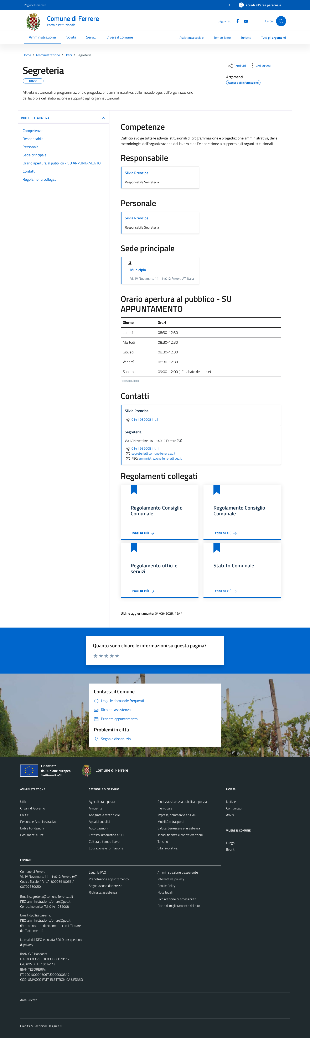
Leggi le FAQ (97, 872)
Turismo (246, 37)
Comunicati (234, 808)
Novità (71, 37)
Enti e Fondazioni (32, 828)
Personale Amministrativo (38, 821)
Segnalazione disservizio (105, 885)
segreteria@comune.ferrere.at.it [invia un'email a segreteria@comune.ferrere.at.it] (150, 453)
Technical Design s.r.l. (48, 1025)
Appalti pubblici (99, 821)
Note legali (164, 892)
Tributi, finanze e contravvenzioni (180, 834)
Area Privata (28, 999)
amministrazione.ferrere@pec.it (49, 901)
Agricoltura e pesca (102, 801)
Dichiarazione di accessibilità (176, 898)
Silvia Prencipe (136, 173)
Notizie (231, 801)
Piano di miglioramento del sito (178, 905)
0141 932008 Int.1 (141, 419)
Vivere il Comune (120, 37)
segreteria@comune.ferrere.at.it (51, 896)
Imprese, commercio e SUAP (176, 814)
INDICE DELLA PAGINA (63, 118)
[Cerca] (281, 21)
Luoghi (230, 842)
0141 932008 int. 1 (142, 448)
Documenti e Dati (32, 834)
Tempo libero (222, 37)
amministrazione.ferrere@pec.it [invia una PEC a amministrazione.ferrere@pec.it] (160, 458)
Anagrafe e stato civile (104, 814)
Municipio (138, 270)
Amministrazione (42, 37)
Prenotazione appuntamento (109, 878)
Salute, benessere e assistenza (178, 828)
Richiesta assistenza (103, 892)
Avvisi (230, 814)
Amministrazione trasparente (177, 872)
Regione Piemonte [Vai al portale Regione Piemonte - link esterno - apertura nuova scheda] (35, 5)
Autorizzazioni (98, 828)
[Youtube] (244, 20)
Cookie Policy (166, 885)
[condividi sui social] (236, 65)
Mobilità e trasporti (170, 821)
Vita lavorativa (167, 848)
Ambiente (95, 808)
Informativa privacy (170, 878)
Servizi (91, 37)
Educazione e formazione (106, 848)
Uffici (23, 801)
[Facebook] (236, 20)
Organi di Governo (32, 808)
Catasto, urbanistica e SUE (107, 834)
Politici (24, 814)
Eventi (230, 849)
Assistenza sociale (192, 37)
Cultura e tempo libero (104, 841)
